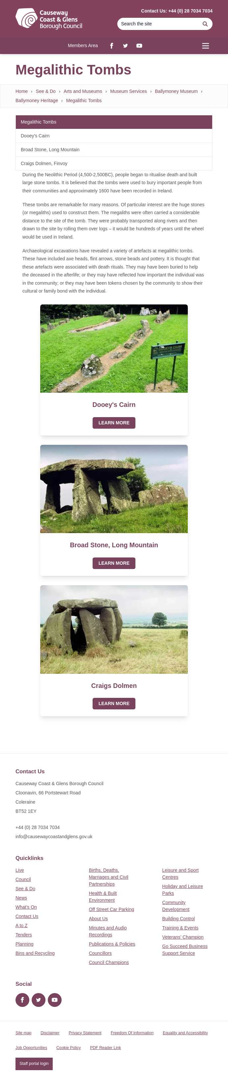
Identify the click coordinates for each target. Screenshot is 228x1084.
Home (21, 91)
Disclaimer (50, 1033)
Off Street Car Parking (111, 909)
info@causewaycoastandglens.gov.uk (53, 836)
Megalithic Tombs (84, 100)
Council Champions (109, 962)
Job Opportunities (31, 1047)
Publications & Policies (112, 944)
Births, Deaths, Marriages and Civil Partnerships (108, 877)
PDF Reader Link (105, 1047)
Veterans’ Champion (183, 937)
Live (19, 870)
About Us (98, 918)
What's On (26, 907)
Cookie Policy (68, 1047)
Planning (24, 944)
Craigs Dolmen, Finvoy (44, 163)
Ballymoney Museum (176, 91)
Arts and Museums (83, 91)
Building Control (178, 918)
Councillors (100, 953)
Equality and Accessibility (185, 1033)
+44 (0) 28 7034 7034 (37, 827)
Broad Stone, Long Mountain (50, 149)
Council (23, 879)
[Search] (157, 24)
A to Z (21, 925)
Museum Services (128, 91)
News (21, 897)
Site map (23, 1033)
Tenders (23, 934)
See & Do (46, 91)
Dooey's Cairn (35, 135)
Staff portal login (33, 1063)
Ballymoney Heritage (36, 100)
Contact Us (26, 916)
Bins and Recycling (35, 953)
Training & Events (180, 927)
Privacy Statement (85, 1033)
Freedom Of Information (132, 1033)
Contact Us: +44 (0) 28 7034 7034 (177, 11)
